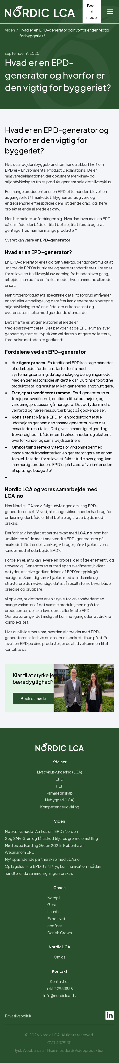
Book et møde (91, 11)
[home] (40, 11)
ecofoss (54, 925)
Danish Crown (59, 932)
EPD (59, 778)
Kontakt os (60, 981)
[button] (109, 11)
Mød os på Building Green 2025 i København (44, 845)
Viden (59, 821)
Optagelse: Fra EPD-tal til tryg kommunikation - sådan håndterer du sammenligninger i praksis (53, 870)
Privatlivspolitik (18, 1015)
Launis (53, 911)
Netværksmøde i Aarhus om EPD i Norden (41, 831)
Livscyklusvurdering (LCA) (59, 771)
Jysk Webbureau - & (59, 1050)
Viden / (11, 29)
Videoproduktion (90, 1050)
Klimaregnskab (60, 793)
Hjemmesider (59, 1050)
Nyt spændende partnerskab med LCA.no (42, 859)
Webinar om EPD (20, 852)
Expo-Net (56, 918)
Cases (59, 887)
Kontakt (59, 971)
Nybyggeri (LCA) (59, 799)
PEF (59, 786)
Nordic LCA (59, 946)
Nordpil (53, 897)
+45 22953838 (59, 988)
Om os (59, 956)
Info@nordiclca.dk (59, 995)
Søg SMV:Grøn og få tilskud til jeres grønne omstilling (51, 838)
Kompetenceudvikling (59, 806)
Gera (51, 904)
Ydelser (60, 761)
